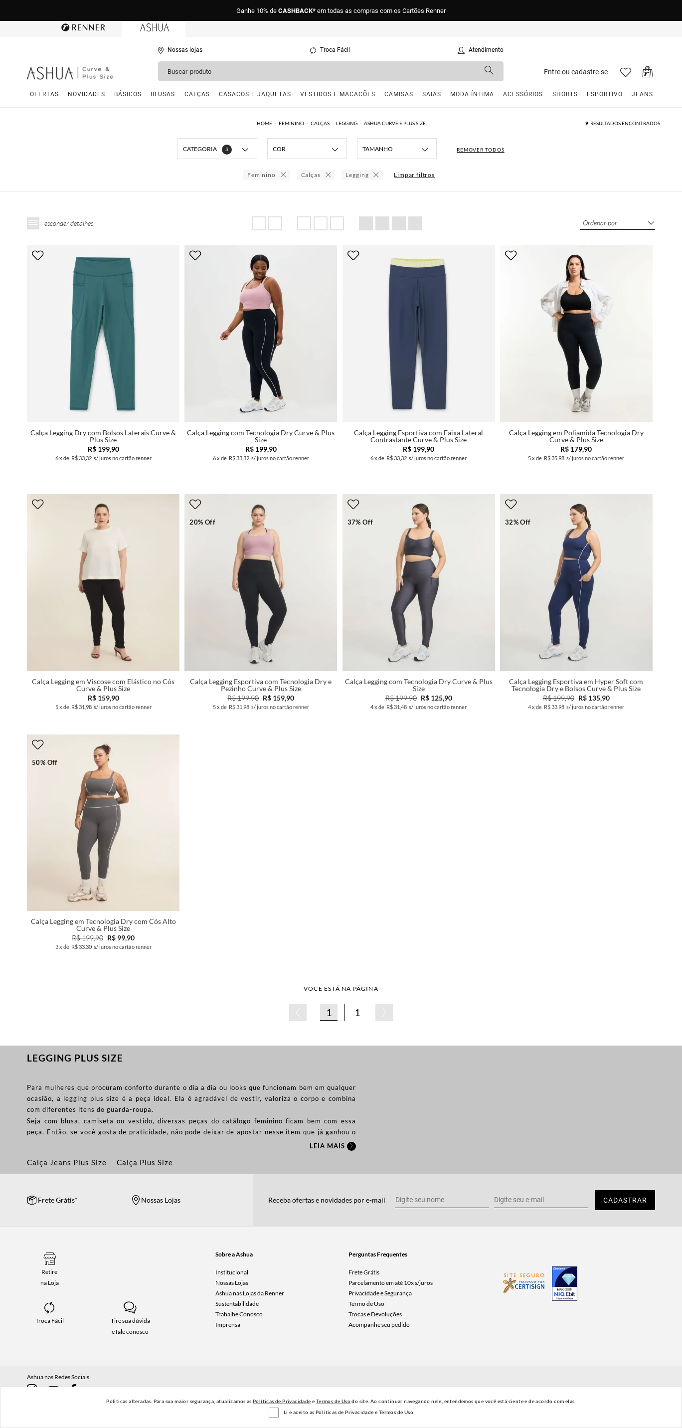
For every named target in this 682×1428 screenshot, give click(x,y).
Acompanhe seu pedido (379, 1324)
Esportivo (605, 94)
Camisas (398, 94)
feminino (270, 1121)
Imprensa (227, 1324)
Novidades (86, 94)
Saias (431, 94)
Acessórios (523, 94)
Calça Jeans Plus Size (67, 1162)
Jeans (642, 94)
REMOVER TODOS (480, 150)
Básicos (128, 94)
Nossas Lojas (231, 1282)
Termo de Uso (366, 1303)
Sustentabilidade (237, 1303)
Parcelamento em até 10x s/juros (390, 1282)
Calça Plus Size (145, 1162)
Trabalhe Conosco (239, 1314)
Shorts (565, 94)
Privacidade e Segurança (380, 1293)
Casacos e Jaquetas (255, 94)
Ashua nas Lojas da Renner (249, 1293)
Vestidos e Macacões (337, 94)
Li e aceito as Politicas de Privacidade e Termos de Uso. (349, 1412)
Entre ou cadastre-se (576, 71)
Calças (197, 94)
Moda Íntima (472, 94)
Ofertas (44, 94)
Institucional (231, 1272)
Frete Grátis (363, 1272)
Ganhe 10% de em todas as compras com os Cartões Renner (341, 10)
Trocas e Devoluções (375, 1314)
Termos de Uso (333, 1401)
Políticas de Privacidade (282, 1401)
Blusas (163, 94)
